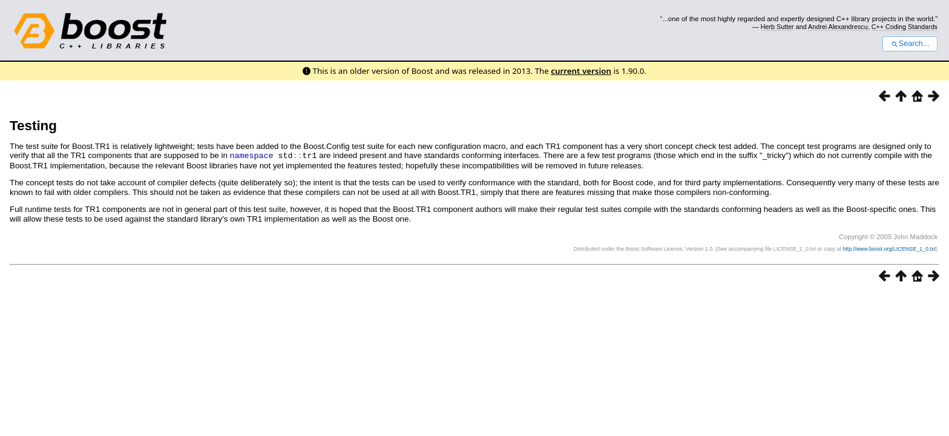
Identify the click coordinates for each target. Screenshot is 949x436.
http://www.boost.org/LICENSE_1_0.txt (889, 248)
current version (581, 70)
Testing (33, 125)
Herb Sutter (777, 26)
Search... (910, 43)
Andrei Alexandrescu (838, 26)
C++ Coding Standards (905, 26)
